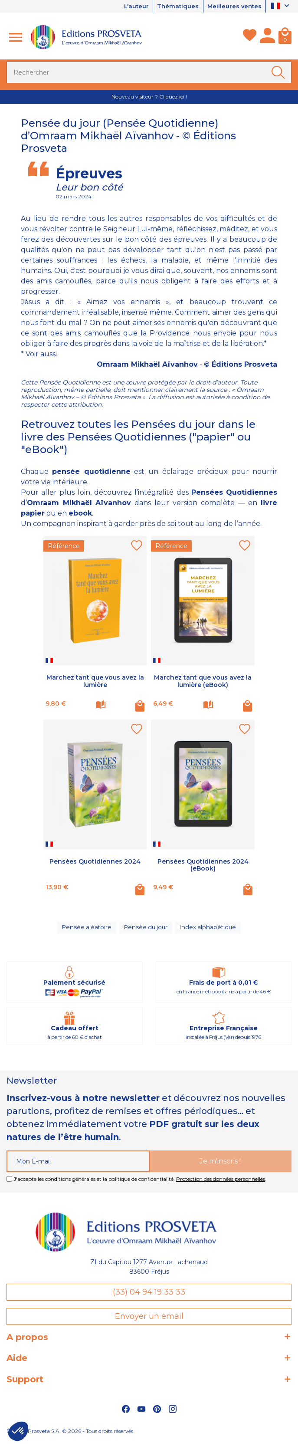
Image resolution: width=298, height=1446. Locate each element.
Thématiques (172, 6)
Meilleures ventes (232, 6)
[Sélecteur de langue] (281, 6)
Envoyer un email (149, 1320)
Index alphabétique (209, 930)
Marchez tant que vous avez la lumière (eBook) (203, 681)
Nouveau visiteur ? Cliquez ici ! (149, 97)
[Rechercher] (149, 73)
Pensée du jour (146, 930)
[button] (18, 1431)
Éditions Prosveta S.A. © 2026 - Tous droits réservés (70, 1435)
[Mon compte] (267, 37)
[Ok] (280, 73)
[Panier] (284, 38)
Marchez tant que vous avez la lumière (95, 681)
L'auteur (127, 6)
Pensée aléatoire (85, 930)
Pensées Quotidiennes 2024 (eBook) (203, 865)
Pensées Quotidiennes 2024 (95, 862)
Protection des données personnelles (220, 1183)
